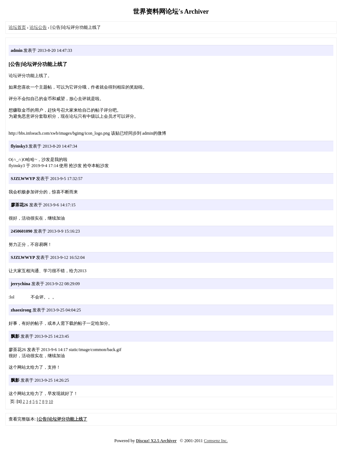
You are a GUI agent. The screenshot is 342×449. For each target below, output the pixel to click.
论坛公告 (38, 27)
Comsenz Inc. (216, 440)
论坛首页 (17, 27)
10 (51, 401)
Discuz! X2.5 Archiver (156, 440)
